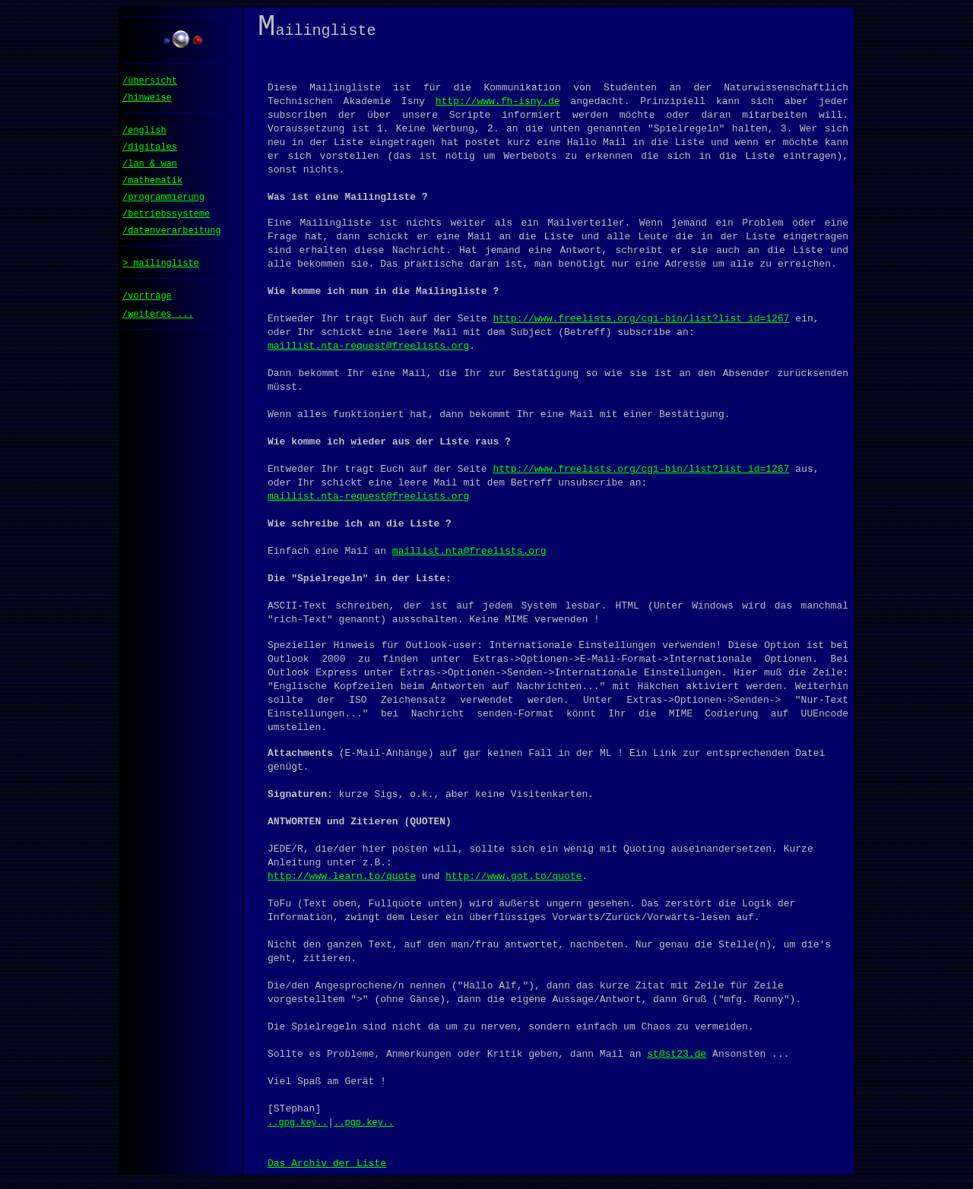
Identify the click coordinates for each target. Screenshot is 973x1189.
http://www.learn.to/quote (342, 882)
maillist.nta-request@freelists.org (368, 352)
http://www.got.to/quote (513, 882)
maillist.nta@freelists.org (469, 557)
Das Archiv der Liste (327, 1169)
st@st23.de (676, 1060)
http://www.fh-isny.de (498, 107)
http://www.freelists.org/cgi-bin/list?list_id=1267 (641, 324)
